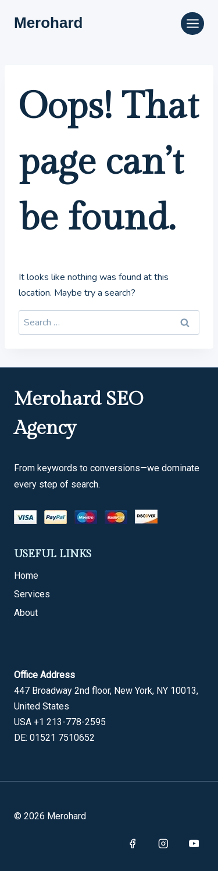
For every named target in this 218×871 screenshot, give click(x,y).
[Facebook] (132, 843)
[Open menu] (192, 23)
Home (26, 575)
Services (32, 594)
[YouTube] (194, 843)
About (26, 612)
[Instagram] (163, 843)
